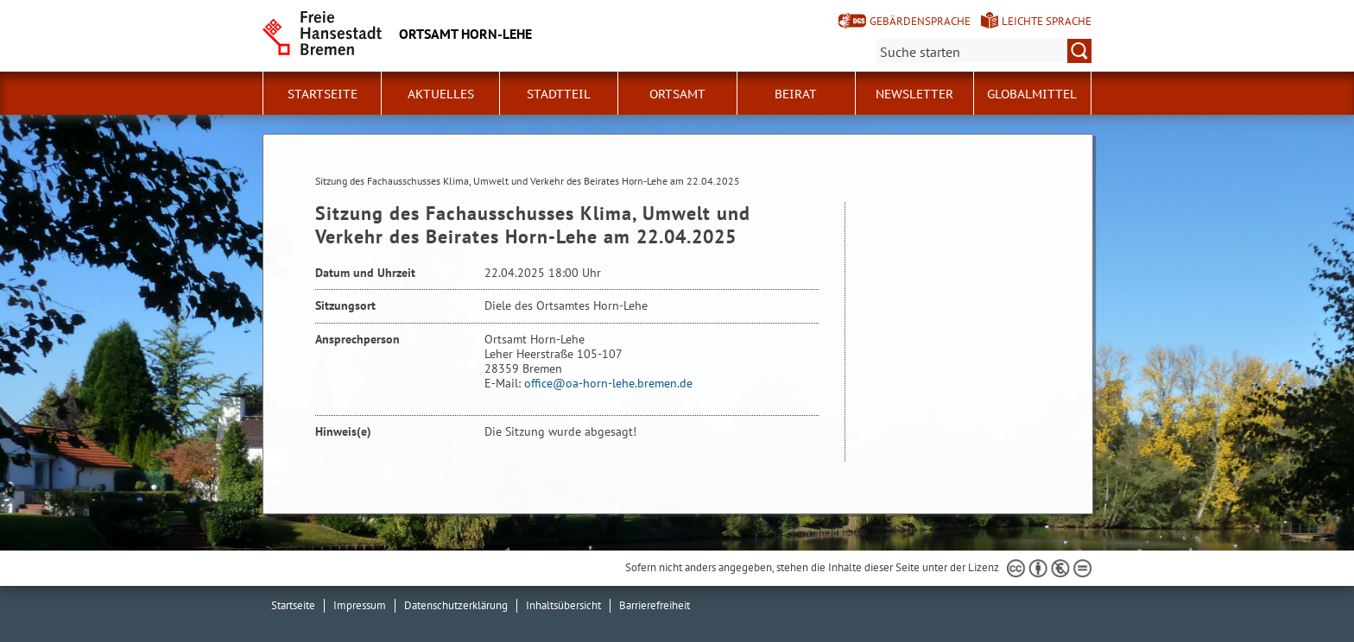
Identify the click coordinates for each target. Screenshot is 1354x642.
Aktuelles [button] (441, 94)
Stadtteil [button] (559, 94)
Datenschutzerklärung (456, 605)
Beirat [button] (796, 94)
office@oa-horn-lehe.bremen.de (608, 383)
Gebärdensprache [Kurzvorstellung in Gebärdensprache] (920, 21)
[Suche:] (983, 51)
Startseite (322, 94)
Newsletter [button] (914, 94)
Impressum (359, 605)
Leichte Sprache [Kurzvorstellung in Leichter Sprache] (1046, 21)
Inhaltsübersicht (563, 605)
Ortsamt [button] (677, 94)
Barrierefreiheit (654, 605)
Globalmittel (1032, 94)
